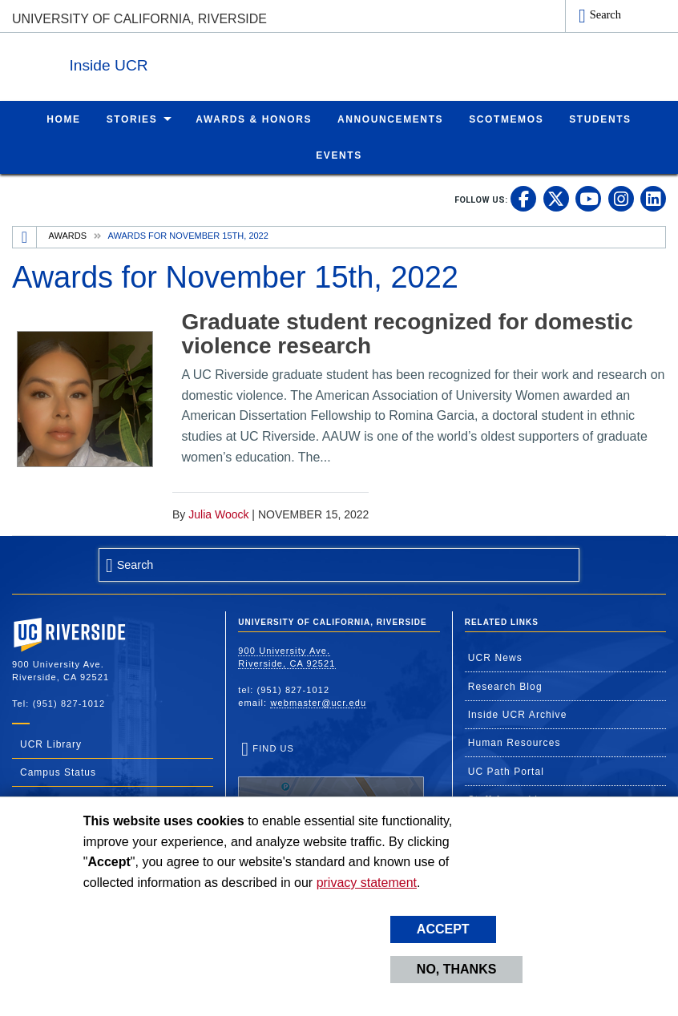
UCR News (495, 657)
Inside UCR (207, 62)
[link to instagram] (621, 198)
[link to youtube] (588, 198)
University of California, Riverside (139, 19)
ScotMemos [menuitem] (506, 118)
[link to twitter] (556, 198)
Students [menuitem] (600, 118)
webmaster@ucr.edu (318, 702)
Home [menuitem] (63, 118)
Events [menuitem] (339, 154)
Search (605, 14)
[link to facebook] (523, 198)
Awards (68, 235)
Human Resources (514, 742)
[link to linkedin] (653, 198)
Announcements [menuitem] (390, 118)
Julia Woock (218, 513)
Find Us (331, 792)
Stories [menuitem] (132, 118)
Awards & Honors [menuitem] (254, 118)
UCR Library (51, 743)
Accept (443, 929)
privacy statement (367, 882)
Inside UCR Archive (517, 714)
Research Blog (505, 685)
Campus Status (58, 771)
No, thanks (457, 969)
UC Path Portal (506, 770)
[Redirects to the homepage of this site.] (25, 236)
